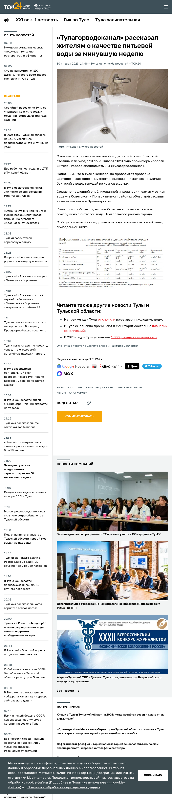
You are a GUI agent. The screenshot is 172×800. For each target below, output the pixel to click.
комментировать (79, 416)
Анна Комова (78, 393)
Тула (79, 388)
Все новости (65, 690)
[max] (65, 373)
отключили (106, 319)
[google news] (73, 366)
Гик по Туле (76, 20)
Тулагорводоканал (99, 388)
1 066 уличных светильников (134, 337)
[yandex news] (107, 366)
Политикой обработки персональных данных (63, 787)
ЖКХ (70, 388)
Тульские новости (129, 388)
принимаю (153, 775)
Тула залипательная (117, 20)
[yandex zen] (132, 366)
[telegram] (152, 366)
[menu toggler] (166, 6)
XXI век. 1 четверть (37, 20)
